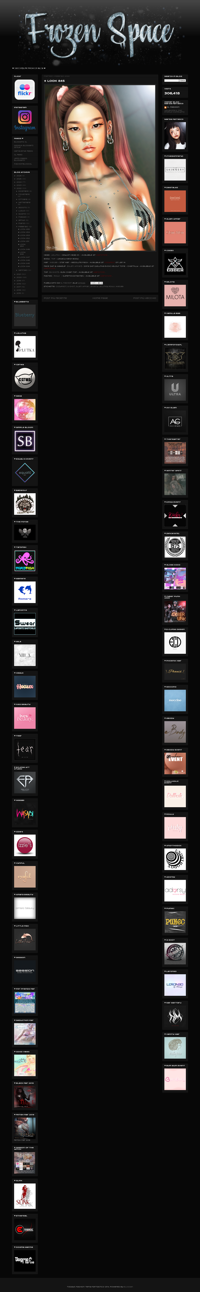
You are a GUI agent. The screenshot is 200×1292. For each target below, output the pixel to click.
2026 (19, 176)
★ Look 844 (24, 266)
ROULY (112, 286)
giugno (22, 214)
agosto (22, 207)
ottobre (23, 199)
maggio (22, 217)
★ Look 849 (24, 249)
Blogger (128, 1287)
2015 (19, 293)
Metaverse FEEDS (23, 151)
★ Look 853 (24, 235)
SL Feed (18, 154)
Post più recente (55, 298)
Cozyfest (61, 286)
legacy (94, 286)
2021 (19, 274)
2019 (19, 280)
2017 (19, 287)
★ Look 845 (24, 263)
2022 (19, 188)
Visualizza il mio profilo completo (174, 111)
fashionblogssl (23, 164)
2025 (19, 179)
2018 (19, 284)
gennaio (23, 270)
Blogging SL (20, 142)
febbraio (23, 226)
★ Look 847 (24, 257)
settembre (24, 202)
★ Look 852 (24, 238)
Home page (100, 298)
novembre (24, 194)
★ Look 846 (24, 260)
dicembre (23, 191)
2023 (19, 185)
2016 (19, 290)
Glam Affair (82, 286)
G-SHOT (71, 286)
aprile (22, 220)
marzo (22, 223)
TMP (53, 259)
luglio (22, 211)
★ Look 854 (24, 232)
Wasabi (54, 262)
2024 (19, 182)
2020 (19, 277)
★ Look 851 (23, 241)
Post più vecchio (144, 298)
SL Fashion (173, 107)
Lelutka (103, 286)
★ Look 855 (24, 229)
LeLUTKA (55, 255)
